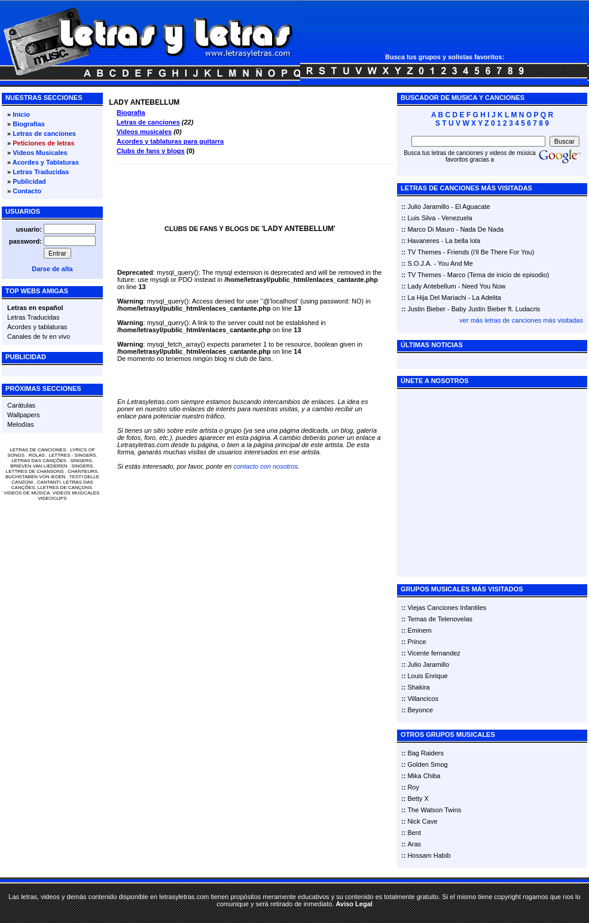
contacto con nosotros (265, 466)
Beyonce (420, 709)
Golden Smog (427, 764)
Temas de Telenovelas (439, 619)
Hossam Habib (428, 855)
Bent (414, 832)
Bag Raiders (425, 753)
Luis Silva (421, 217)
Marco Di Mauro (430, 229)
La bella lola (462, 240)
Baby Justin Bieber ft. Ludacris (496, 308)
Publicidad (29, 181)
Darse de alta (52, 268)
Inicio (21, 114)
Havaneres (423, 240)
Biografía (131, 112)
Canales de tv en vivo (38, 336)
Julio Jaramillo (428, 206)
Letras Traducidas (41, 171)
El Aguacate (472, 206)
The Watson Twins (434, 809)
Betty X (417, 798)
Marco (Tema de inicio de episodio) (498, 274)
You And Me (455, 263)
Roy (413, 787)
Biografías (29, 123)
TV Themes (424, 252)
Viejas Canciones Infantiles (446, 607)
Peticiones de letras (43, 143)
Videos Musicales (40, 152)
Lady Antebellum (431, 286)
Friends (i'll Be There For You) (491, 252)
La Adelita (486, 297)
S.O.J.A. (419, 263)
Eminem (419, 630)
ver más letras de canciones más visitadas (521, 320)
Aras (414, 844)
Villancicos (422, 698)
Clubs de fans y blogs (151, 150)
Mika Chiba (423, 775)
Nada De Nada (481, 229)
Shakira (418, 687)
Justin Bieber (426, 308)
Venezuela (456, 217)
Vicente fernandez (433, 653)
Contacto (27, 191)
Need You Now (484, 286)
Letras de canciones (44, 133)
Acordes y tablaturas (37, 326)
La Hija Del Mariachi (436, 297)
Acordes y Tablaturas (46, 162)
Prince (416, 641)
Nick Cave (422, 821)
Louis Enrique (427, 675)
